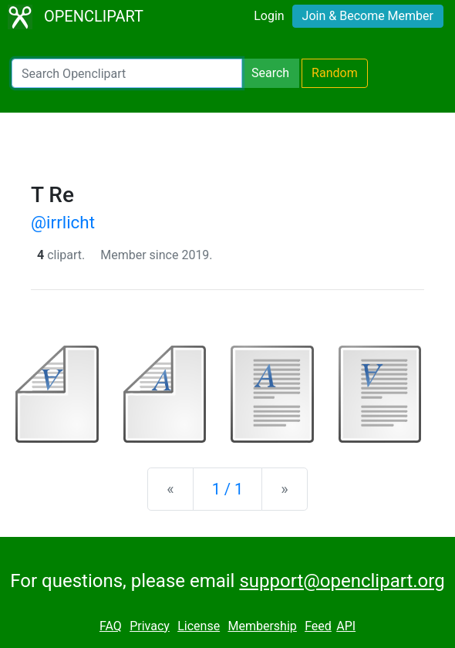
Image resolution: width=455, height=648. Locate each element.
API (346, 626)
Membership (262, 626)
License (198, 626)
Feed (318, 626)
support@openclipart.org (341, 581)
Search (270, 73)
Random (335, 73)
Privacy (150, 626)
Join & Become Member (367, 15)
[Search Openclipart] (127, 73)
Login (269, 15)
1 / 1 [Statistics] (228, 489)
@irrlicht (63, 222)
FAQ (110, 626)
